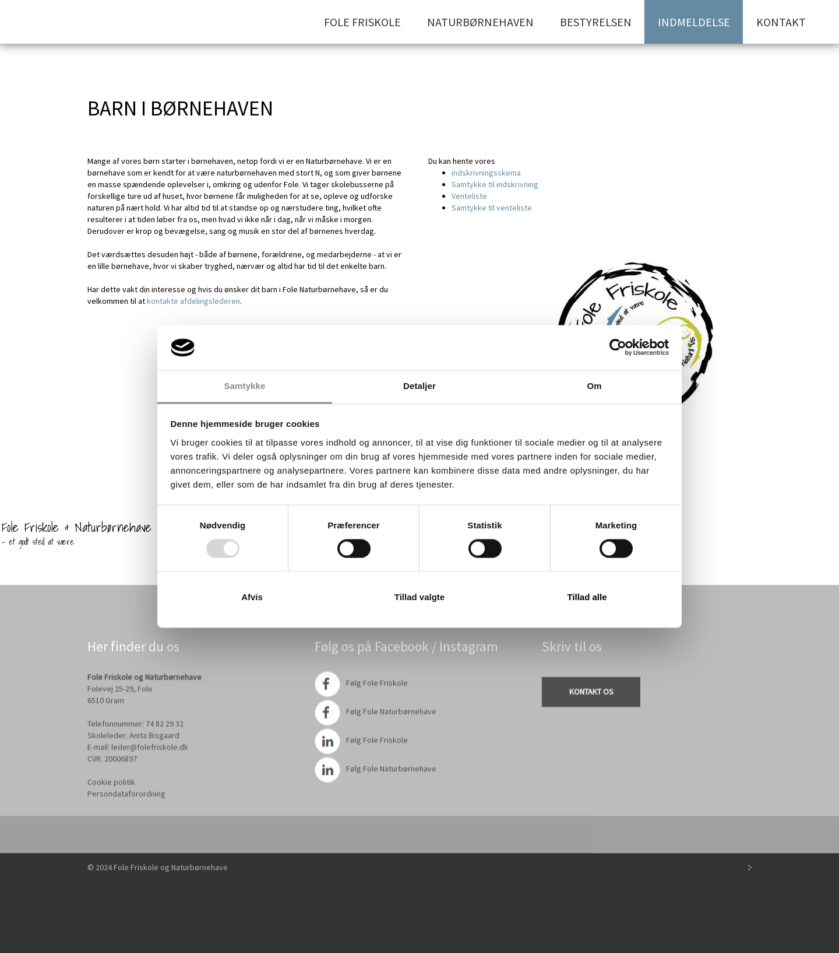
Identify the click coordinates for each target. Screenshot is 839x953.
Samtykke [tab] (245, 386)
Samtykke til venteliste (492, 207)
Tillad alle (587, 597)
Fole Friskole (362, 22)
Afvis (252, 597)
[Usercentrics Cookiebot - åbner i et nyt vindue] (618, 347)
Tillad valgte (419, 597)
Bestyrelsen (596, 22)
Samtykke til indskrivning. (496, 184)
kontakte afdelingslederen (192, 301)
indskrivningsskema (486, 172)
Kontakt (781, 22)
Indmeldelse (694, 22)
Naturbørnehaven (480, 22)
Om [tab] (594, 386)
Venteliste (469, 196)
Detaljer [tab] (419, 386)
